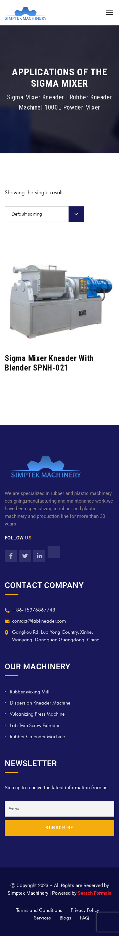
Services (42, 918)
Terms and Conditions (39, 910)
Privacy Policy (85, 910)
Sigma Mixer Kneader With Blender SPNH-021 (49, 363)
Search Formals (94, 893)
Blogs (65, 918)
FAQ (84, 918)
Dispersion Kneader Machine (40, 703)
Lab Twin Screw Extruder (35, 725)
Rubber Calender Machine (37, 736)
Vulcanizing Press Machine (37, 714)
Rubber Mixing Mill (30, 692)
